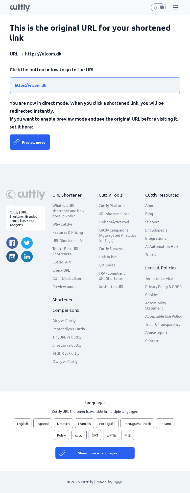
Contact (152, 340)
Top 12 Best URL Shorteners (65, 251)
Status (150, 254)
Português (107, 423)
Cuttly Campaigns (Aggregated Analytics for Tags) (117, 235)
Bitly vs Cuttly (63, 320)
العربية (78, 435)
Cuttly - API (61, 261)
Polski (61, 435)
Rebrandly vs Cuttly (68, 328)
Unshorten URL (111, 286)
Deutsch (63, 423)
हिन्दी (95, 435)
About (150, 205)
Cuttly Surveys (111, 248)
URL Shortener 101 (68, 240)
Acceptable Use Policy (163, 316)
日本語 (111, 435)
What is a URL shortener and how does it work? (68, 210)
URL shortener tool (115, 213)
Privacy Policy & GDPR (163, 286)
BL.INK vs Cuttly (65, 353)
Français (84, 423)
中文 (127, 435)
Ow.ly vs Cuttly (64, 361)
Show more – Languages (97, 453)
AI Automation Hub (161, 246)
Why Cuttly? (62, 224)
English (22, 423)
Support (152, 221)
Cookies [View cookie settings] (152, 294)
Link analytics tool (114, 221)
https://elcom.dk (30, 85)
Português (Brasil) (137, 423)
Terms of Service (159, 278)
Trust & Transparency (162, 324)
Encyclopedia (156, 230)
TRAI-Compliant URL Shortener (112, 276)
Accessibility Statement (155, 305)
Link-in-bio (108, 256)
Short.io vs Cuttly (66, 345)
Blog (149, 213)
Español (43, 423)
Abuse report (156, 332)
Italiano (165, 423)
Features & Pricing (67, 232)
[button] (174, 7)
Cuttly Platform (112, 205)
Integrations (155, 238)
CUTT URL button (66, 278)
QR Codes (107, 264)
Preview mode (33, 142)
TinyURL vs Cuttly (66, 337)
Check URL (61, 270)
